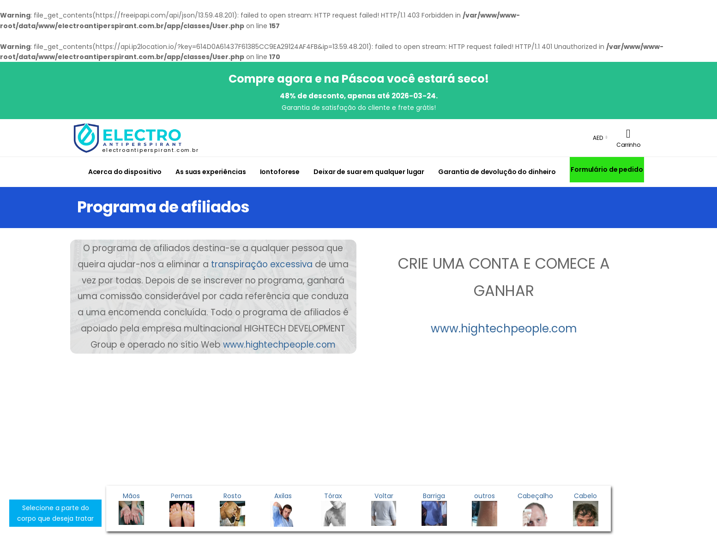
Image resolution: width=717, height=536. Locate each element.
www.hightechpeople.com (279, 344)
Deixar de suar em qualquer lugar (368, 171)
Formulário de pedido (607, 169)
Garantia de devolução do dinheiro (497, 171)
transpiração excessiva (262, 264)
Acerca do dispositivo (125, 171)
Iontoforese (280, 171)
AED (598, 138)
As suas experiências (210, 171)
